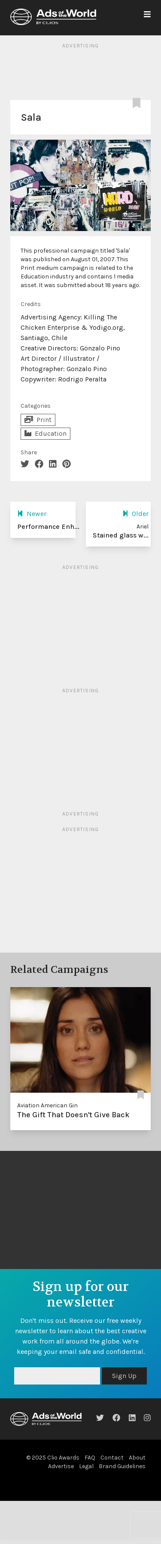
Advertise (61, 1466)
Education (45, 433)
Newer (31, 513)
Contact (112, 1457)
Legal (86, 1466)
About (137, 1457)
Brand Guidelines (122, 1466)
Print (38, 420)
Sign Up (124, 1376)
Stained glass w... (121, 535)
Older (135, 513)
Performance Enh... (48, 526)
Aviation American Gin (47, 1105)
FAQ (90, 1457)
